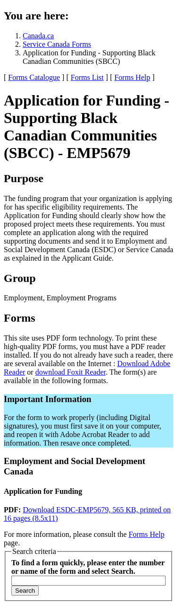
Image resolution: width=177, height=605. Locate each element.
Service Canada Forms (57, 44)
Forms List (87, 77)
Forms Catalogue (34, 77)
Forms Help (132, 77)
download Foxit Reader (70, 372)
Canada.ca (38, 36)
